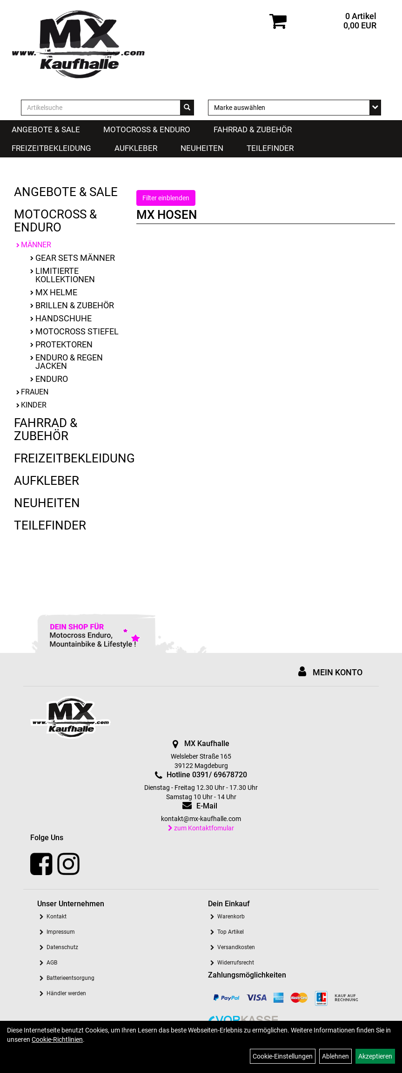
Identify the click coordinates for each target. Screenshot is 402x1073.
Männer (36, 244)
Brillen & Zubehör (74, 305)
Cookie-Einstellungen (283, 1056)
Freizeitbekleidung (51, 148)
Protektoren (64, 344)
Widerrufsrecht (235, 962)
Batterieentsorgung (70, 978)
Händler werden (66, 993)
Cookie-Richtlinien (57, 1039)
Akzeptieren (375, 1056)
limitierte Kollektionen (65, 275)
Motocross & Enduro (146, 129)
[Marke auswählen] (294, 107)
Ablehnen (335, 1056)
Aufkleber (135, 148)
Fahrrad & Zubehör (253, 129)
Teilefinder (270, 148)
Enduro (51, 379)
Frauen (34, 391)
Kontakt (57, 916)
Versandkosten (236, 947)
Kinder (34, 405)
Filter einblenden (165, 198)
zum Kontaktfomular (201, 828)
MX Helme (56, 292)
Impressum (61, 932)
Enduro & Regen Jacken (69, 362)
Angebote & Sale (46, 129)
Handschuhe (63, 318)
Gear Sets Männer (75, 258)
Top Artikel (230, 932)
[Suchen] (187, 107)
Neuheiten (202, 148)
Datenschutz (62, 947)
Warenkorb (231, 916)
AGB (52, 962)
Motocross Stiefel (77, 331)
